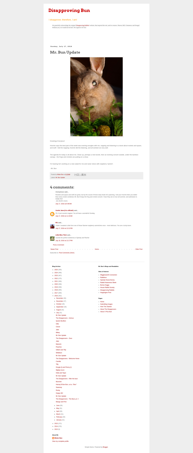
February (59, 417)
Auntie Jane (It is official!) (64, 210)
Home (97, 249)
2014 (56, 426)
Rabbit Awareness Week (108, 282)
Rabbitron (103, 277)
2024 (56, 273)
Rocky (58, 390)
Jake (57, 330)
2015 (56, 423)
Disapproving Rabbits (82, 25)
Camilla (58, 361)
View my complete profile (60, 441)
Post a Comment (58, 245)
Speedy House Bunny (107, 280)
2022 (56, 278)
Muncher (59, 382)
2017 (56, 293)
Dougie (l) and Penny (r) (64, 367)
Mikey (58, 332)
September (60, 307)
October (59, 304)
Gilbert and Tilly (61, 350)
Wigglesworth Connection (108, 275)
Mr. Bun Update (60, 177)
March (58, 414)
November (60, 301)
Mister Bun (58, 438)
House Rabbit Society (107, 287)
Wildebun (59, 353)
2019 (56, 287)
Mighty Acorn (60, 370)
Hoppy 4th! (59, 393)
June (58, 405)
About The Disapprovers (108, 309)
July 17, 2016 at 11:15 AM (64, 216)
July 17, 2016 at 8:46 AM (64, 204)
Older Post (138, 249)
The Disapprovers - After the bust (67, 379)
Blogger (105, 447)
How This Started (106, 306)
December (60, 298)
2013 (56, 429)
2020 (56, 284)
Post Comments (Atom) (66, 253)
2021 (56, 281)
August (58, 310)
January (59, 420)
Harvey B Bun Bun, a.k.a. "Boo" (66, 384)
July (57, 313)
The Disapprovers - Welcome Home (67, 358)
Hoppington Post (105, 292)
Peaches (59, 347)
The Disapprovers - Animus (65, 318)
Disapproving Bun (69, 10)
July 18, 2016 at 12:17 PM (64, 240)
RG (57, 223)
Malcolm (58, 344)
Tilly (57, 364)
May (57, 408)
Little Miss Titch (61, 235)
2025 (56, 270)
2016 (56, 296)
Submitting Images (106, 304)
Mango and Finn (61, 402)
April (58, 411)
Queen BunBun (61, 321)
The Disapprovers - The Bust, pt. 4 (67, 399)
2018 (56, 290)
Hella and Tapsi (61, 373)
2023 (56, 275)
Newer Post (54, 249)
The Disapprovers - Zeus (64, 338)
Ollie (57, 324)
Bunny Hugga (104, 285)
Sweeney (59, 387)
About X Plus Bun (106, 312)
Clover (58, 327)
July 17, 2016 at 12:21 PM (64, 228)
